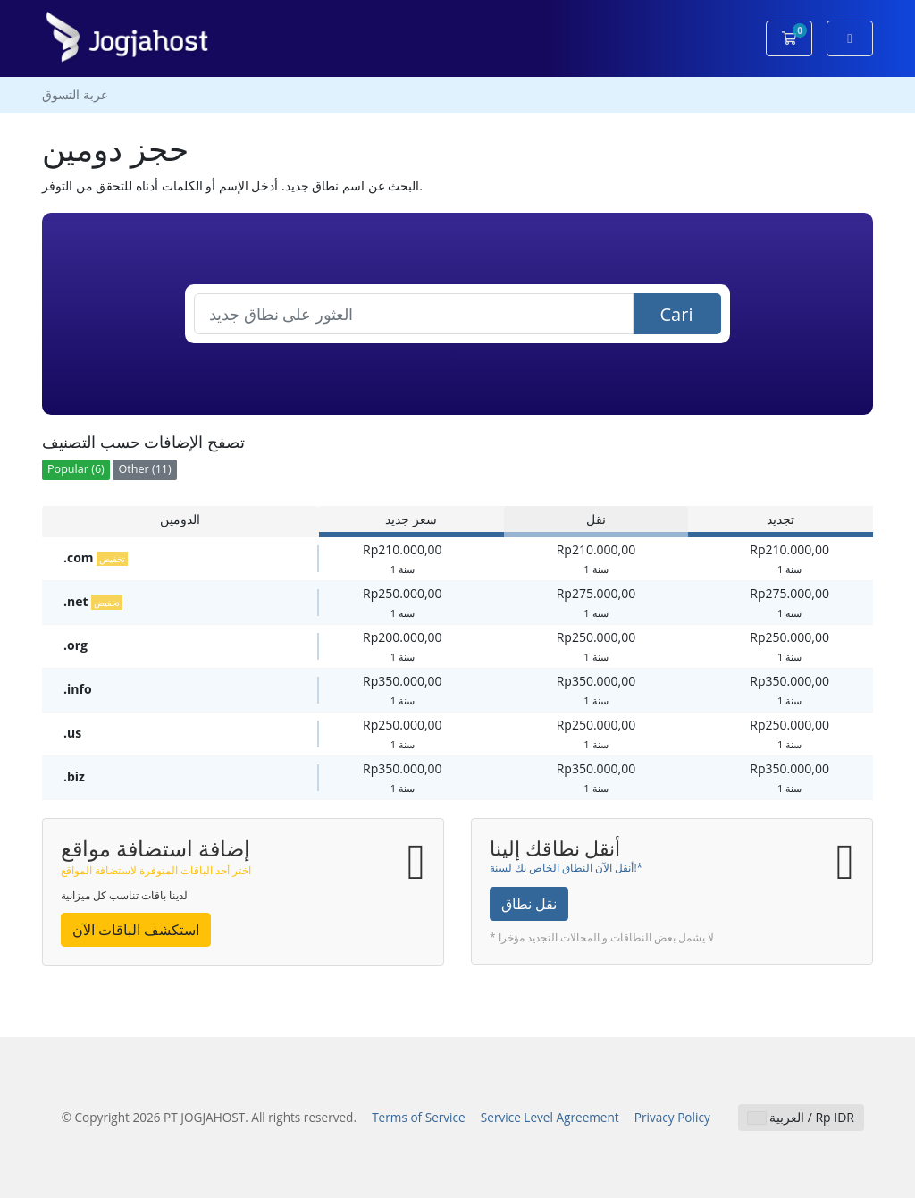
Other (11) (144, 469)
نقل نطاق (529, 904)
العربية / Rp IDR (801, 1117)
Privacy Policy (672, 1117)
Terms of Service (419, 1117)
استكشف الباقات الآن (135, 930)
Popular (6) (76, 469)
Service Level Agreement (550, 1117)
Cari (676, 314)
